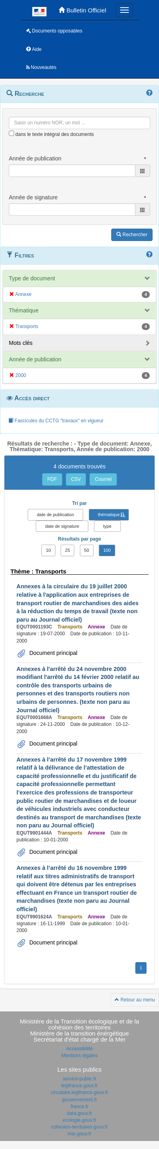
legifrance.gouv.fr (79, 1085)
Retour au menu (134, 1000)
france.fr (79, 1106)
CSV (76, 479)
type (107, 526)
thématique (109, 514)
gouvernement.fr (79, 1099)
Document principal (52, 653)
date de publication (55, 514)
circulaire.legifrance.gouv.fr (79, 1092)
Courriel (103, 479)
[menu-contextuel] (11, 133)
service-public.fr (79, 1079)
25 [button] (67, 550)
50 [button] (86, 550)
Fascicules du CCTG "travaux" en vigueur (56, 421)
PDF (52, 479)
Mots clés (21, 343)
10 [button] (48, 550)
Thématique (24, 310)
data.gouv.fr (79, 1113)
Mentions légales (79, 1055)
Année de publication (35, 359)
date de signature (62, 526)
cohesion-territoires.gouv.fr (79, 1127)
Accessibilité (79, 1049)
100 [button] (106, 550)
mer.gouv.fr (79, 1134)
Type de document (32, 278)
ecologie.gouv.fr (79, 1120)
